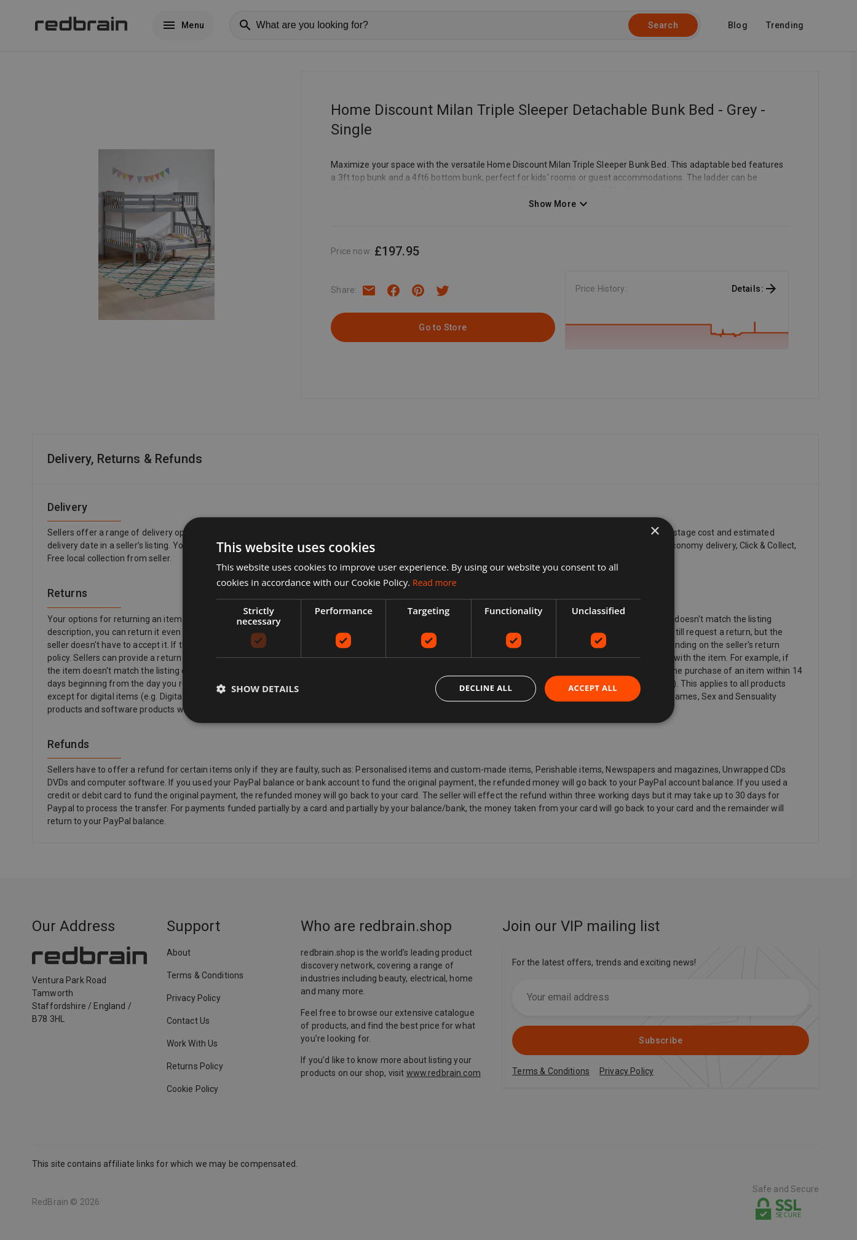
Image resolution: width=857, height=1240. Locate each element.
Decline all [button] (480, 688)
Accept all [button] (591, 688)
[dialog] (428, 620)
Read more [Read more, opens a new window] (436, 581)
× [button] (654, 530)
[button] (257, 688)
